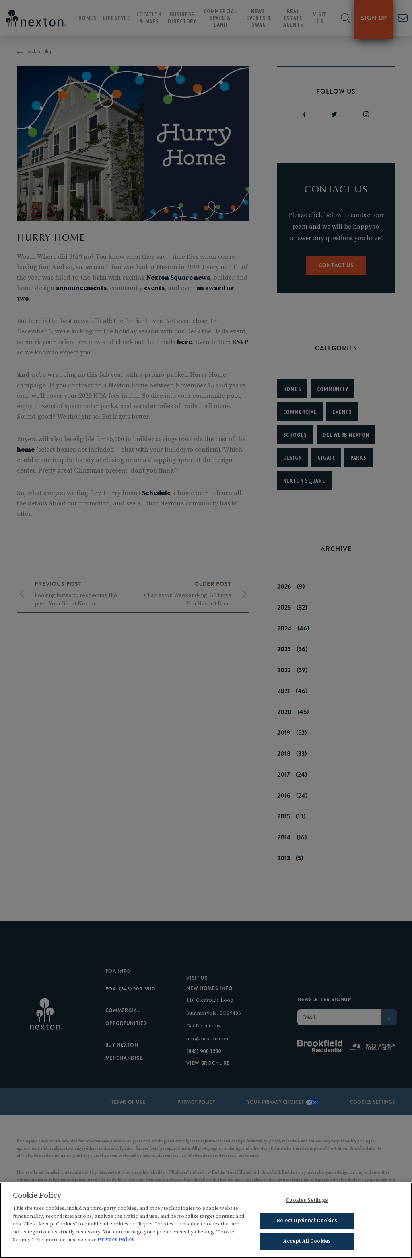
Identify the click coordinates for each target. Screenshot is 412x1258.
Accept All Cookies (307, 1242)
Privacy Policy (116, 1241)
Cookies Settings (307, 1201)
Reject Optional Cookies (306, 1222)
